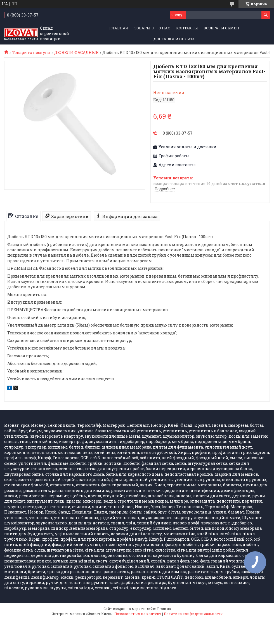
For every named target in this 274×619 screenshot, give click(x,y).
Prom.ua (164, 608)
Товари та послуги (31, 52)
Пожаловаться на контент (137, 613)
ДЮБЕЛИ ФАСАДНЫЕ (76, 52)
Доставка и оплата (174, 38)
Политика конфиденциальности (193, 613)
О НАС (164, 28)
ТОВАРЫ (142, 28)
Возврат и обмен (221, 28)
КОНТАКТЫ (187, 28)
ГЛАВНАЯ (118, 28)
